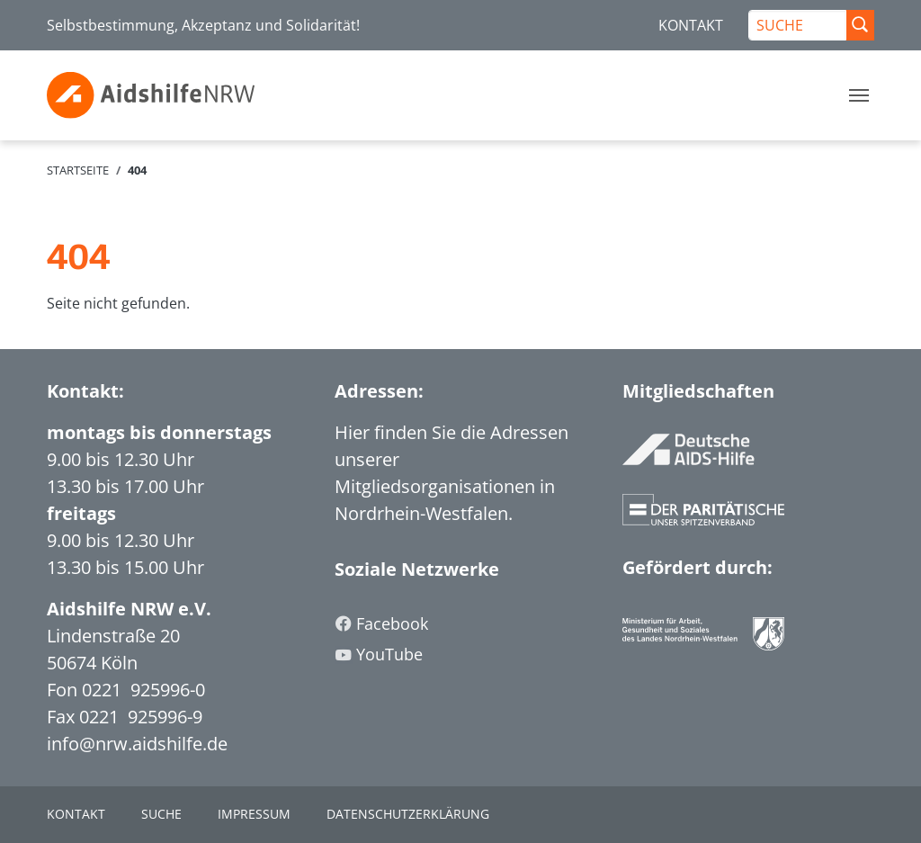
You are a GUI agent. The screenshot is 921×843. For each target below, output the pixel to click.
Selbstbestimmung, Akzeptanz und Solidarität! (203, 25)
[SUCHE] (797, 25)
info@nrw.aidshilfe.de (137, 743)
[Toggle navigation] (859, 95)
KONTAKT (690, 25)
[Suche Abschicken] (859, 25)
